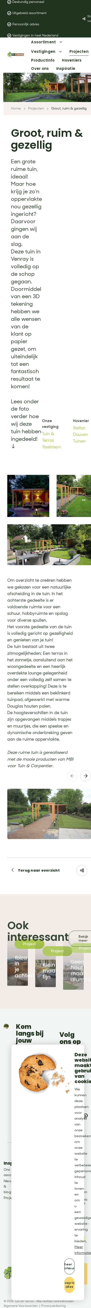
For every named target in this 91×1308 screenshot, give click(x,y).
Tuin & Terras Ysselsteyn (51, 439)
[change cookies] (69, 1266)
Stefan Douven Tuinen (80, 433)
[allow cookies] (69, 1285)
